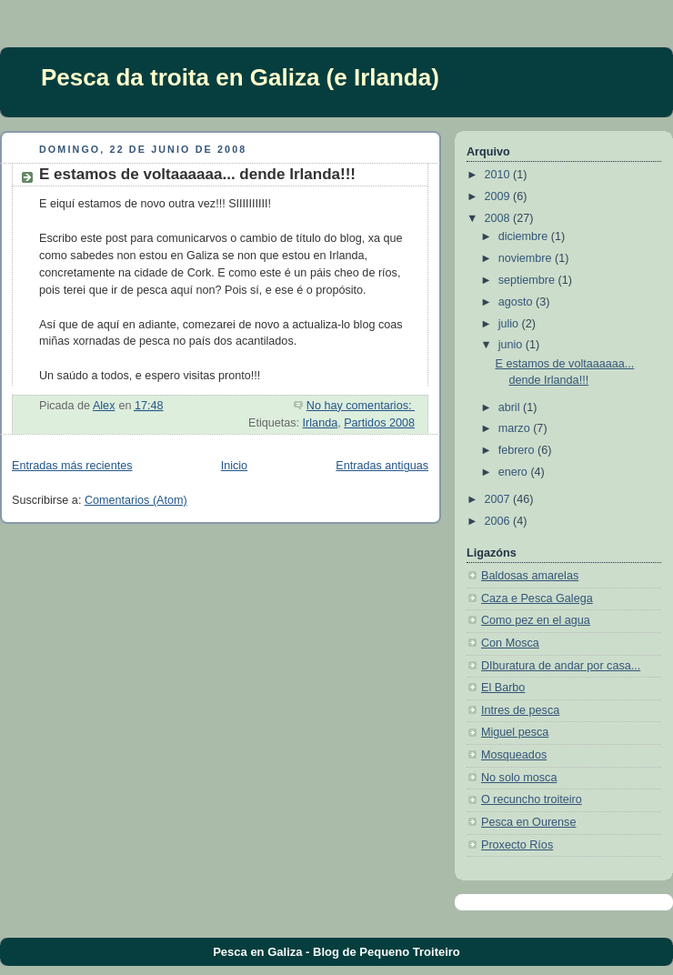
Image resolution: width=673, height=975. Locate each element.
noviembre (526, 258)
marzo (516, 428)
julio (510, 323)
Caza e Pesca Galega (537, 598)
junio (512, 344)
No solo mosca (519, 777)
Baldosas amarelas (529, 575)
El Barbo (503, 687)
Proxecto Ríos (517, 845)
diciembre (524, 236)
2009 (499, 196)
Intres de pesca (520, 710)
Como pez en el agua (535, 620)
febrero (517, 450)
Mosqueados (514, 755)
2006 (499, 521)
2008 (499, 218)
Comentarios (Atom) (136, 500)
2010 (499, 174)
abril (510, 407)
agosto (517, 302)
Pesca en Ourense (528, 822)
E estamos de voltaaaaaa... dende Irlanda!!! (197, 174)
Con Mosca (510, 643)
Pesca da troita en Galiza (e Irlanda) (240, 77)
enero (514, 472)
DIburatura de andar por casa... (560, 665)
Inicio (234, 465)
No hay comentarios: (360, 405)
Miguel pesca (514, 732)
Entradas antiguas (382, 465)
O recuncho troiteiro (531, 799)
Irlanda (320, 423)
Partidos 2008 (379, 423)
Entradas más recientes (72, 465)
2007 (499, 499)
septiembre (528, 280)
